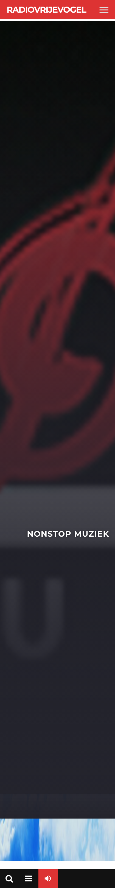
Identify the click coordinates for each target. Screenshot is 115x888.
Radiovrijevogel (46, 9)
